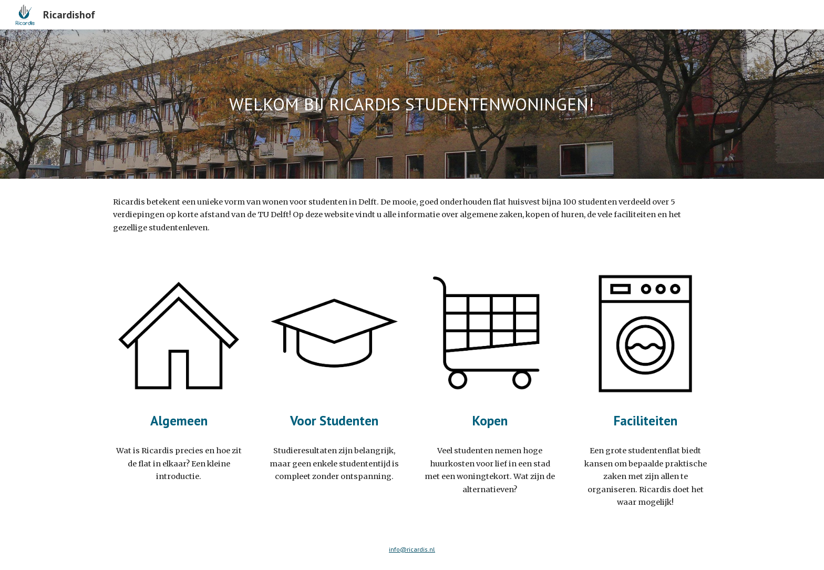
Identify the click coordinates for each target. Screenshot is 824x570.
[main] (412, 104)
